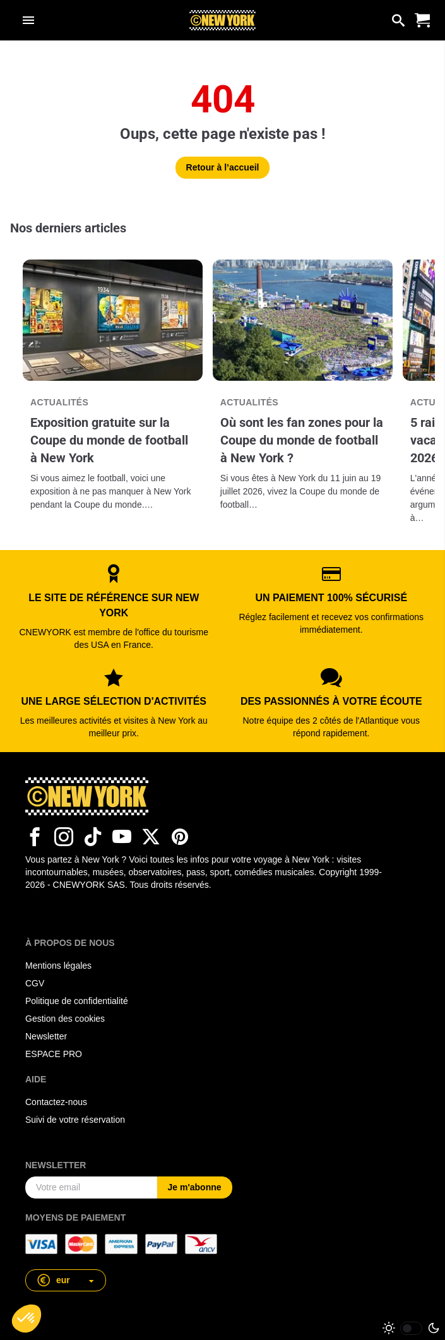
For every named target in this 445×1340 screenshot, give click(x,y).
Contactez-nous (56, 1102)
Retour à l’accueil (222, 167)
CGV (34, 983)
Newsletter (46, 1036)
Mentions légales (58, 965)
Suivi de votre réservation (75, 1120)
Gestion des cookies (65, 1019)
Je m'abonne (195, 1187)
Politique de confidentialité (76, 1001)
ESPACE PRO (53, 1054)
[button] (65, 1280)
